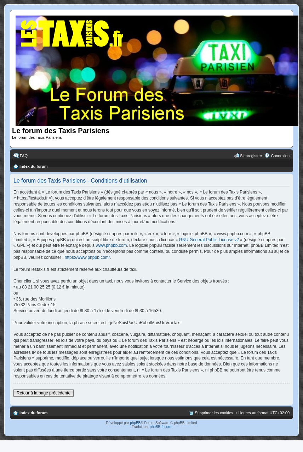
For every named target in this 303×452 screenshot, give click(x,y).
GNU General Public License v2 (209, 239)
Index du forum (33, 166)
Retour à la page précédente (43, 393)
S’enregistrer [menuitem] (251, 156)
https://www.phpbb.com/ (87, 257)
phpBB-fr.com (160, 427)
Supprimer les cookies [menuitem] (214, 413)
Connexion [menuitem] (280, 156)
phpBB (135, 423)
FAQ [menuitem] (24, 156)
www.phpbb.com (111, 245)
